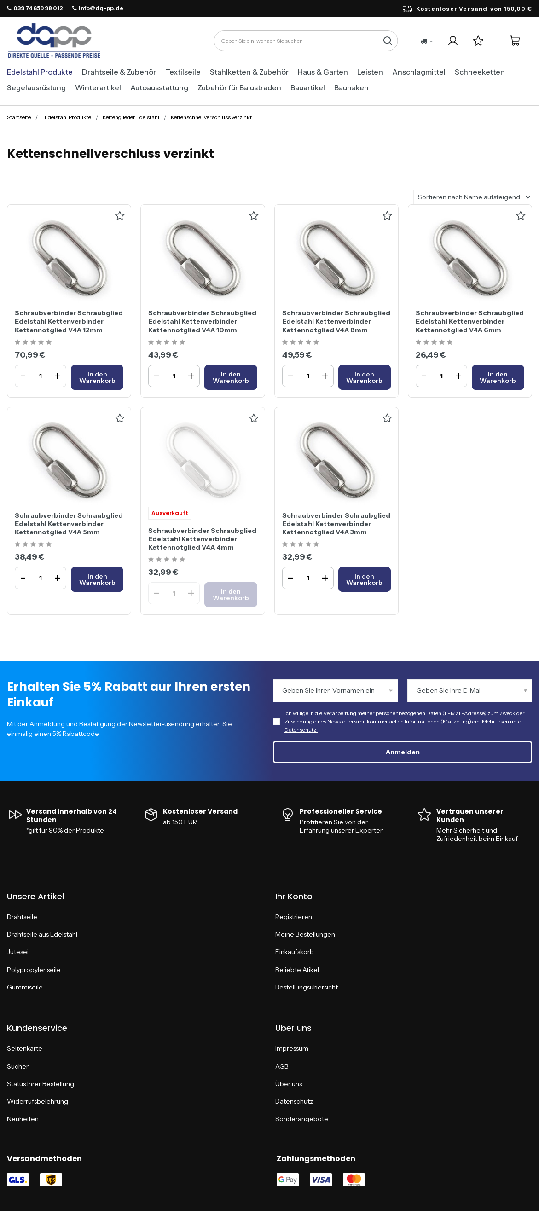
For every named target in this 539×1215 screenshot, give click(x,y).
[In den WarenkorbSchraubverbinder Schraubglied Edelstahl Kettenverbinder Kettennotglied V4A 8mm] (364, 377)
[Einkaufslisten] (478, 40)
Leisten (370, 71)
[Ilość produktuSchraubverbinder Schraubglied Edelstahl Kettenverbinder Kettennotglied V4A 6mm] (441, 376)
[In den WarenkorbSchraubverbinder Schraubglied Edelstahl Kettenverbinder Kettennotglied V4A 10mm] (230, 377)
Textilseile (183, 71)
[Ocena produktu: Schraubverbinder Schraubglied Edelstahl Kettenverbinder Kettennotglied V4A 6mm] (435, 343)
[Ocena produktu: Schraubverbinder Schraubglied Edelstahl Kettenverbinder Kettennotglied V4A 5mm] (34, 545)
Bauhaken (351, 87)
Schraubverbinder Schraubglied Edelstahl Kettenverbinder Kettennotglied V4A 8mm (336, 321)
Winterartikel (98, 87)
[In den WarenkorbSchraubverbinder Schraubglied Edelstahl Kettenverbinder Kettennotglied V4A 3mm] (364, 579)
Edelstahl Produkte (40, 71)
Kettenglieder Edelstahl (131, 117)
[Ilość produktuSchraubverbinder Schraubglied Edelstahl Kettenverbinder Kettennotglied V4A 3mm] (308, 578)
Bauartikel (307, 87)
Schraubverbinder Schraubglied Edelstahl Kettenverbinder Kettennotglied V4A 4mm (202, 538)
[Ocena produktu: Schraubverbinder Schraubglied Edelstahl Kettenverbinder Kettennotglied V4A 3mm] (301, 545)
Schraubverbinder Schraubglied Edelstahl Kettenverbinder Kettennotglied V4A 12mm (69, 321)
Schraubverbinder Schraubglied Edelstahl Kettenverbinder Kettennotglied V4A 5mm (69, 523)
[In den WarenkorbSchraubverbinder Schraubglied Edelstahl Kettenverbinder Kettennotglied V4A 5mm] (97, 579)
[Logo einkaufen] (54, 41)
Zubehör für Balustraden (239, 87)
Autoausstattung (159, 87)
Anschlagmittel (419, 71)
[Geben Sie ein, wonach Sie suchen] (306, 40)
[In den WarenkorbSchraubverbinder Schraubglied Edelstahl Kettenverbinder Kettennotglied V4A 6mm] (498, 377)
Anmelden (403, 752)
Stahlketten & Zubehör (249, 71)
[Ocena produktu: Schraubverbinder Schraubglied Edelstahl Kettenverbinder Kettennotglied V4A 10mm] (167, 343)
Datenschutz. (301, 729)
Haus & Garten (323, 71)
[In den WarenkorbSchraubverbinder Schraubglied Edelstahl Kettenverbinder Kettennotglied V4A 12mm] (97, 377)
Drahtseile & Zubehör (119, 71)
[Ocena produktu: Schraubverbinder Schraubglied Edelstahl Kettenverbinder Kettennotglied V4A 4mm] (167, 560)
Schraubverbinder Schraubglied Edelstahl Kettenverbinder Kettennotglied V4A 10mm (202, 321)
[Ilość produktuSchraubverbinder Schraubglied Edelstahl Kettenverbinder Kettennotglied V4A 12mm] (40, 376)
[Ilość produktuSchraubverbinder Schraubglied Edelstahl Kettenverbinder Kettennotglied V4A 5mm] (40, 578)
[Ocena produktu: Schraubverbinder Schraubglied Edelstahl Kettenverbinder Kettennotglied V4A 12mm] (34, 343)
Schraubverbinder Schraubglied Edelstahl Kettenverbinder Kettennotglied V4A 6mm (470, 321)
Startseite (19, 117)
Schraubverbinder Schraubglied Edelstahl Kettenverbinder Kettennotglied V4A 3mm (336, 523)
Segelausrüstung (36, 87)
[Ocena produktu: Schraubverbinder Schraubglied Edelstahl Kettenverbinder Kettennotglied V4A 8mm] (301, 343)
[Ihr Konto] (452, 40)
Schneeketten (480, 71)
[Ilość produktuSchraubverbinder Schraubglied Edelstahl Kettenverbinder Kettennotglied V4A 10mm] (174, 376)
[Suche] (387, 40)
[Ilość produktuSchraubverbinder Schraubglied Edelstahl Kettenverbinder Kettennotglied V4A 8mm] (308, 376)
